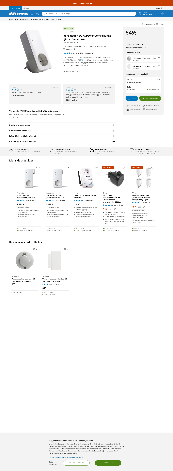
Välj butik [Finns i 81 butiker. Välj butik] (59, 392)
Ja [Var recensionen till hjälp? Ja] (107, 207)
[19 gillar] (67, 329)
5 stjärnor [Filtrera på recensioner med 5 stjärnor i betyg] (44, 158)
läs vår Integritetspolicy (75, 457)
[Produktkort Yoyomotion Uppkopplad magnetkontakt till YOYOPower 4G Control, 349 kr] (55, 422)
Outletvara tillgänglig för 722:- (136, 47)
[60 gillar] (38, 329)
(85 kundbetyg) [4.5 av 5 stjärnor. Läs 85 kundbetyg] (60, 362)
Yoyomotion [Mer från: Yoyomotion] (74, 42)
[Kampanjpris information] (115, 371)
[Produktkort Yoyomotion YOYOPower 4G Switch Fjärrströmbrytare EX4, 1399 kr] (58, 339)
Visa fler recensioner (62, 291)
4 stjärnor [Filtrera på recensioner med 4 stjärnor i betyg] (44, 161)
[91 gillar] (125, 329)
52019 (82, 60)
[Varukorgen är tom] (162, 13)
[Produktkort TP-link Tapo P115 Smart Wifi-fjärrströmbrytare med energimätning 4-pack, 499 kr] (144, 339)
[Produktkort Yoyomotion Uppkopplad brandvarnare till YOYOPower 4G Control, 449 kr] (25, 422)
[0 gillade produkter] (157, 13)
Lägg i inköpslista (148, 24)
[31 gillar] (160, 24)
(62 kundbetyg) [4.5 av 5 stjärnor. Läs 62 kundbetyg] (31, 362)
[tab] (15, 8)
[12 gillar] (96, 329)
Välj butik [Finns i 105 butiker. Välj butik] (117, 392)
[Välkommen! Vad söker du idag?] (90, 13)
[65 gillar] (153, 329)
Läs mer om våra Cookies (57, 457)
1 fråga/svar (89, 53)
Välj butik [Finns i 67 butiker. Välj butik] (30, 392)
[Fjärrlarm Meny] (29, 19)
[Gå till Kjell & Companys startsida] (19, 13)
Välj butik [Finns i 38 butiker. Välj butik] (146, 392)
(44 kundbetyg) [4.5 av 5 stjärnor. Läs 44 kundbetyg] (89, 362)
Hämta (132, 98)
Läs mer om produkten (71, 71)
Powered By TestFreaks (105, 285)
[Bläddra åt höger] (161, 363)
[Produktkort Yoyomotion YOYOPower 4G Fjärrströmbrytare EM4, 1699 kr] (29, 339)
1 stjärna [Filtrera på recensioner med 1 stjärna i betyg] (44, 172)
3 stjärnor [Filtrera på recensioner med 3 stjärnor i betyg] (44, 165)
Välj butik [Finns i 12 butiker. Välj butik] (88, 392)
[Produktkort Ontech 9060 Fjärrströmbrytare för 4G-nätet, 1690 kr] (86, 339)
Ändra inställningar (53, 463)
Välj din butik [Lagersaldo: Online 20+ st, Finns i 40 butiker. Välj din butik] (131, 89)
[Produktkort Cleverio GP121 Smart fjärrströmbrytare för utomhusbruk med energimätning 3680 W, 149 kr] (115, 339)
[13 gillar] (35, 410)
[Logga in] (145, 13)
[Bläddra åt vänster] (12, 363)
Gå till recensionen (18, 95)
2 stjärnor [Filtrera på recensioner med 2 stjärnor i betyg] (44, 168)
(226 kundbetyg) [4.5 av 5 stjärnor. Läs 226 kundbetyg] (118, 366)
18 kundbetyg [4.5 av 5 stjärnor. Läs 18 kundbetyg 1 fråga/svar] (79, 53)
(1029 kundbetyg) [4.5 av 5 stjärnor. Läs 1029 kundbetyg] (148, 364)
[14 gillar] (66, 410)
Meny (35, 13)
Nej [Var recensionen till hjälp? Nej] (111, 207)
